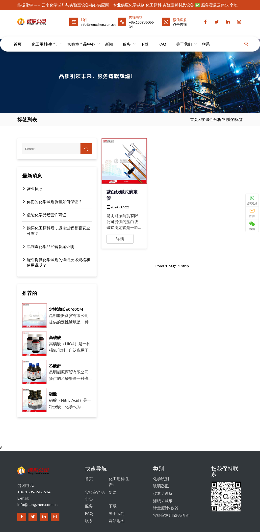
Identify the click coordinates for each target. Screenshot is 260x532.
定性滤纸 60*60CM (66, 309)
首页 (18, 39)
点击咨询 (180, 24)
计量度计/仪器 (166, 507)
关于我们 (184, 39)
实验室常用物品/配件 (171, 515)
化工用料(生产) (44, 39)
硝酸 (53, 394)
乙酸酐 (55, 365)
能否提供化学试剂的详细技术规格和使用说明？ (56, 262)
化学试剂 (161, 478)
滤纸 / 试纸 (163, 500)
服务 (127, 39)
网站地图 (117, 520)
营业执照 (32, 188)
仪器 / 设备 (163, 493)
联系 (206, 39)
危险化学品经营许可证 (44, 215)
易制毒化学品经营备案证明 (48, 246)
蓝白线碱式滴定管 (122, 195)
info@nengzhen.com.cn (37, 504)
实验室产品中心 (81, 39)
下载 (145, 39)
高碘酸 (55, 337)
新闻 (109, 39)
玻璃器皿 (161, 485)
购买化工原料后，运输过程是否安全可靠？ (56, 230)
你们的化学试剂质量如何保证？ (52, 201)
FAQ (162, 39)
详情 (120, 238)
